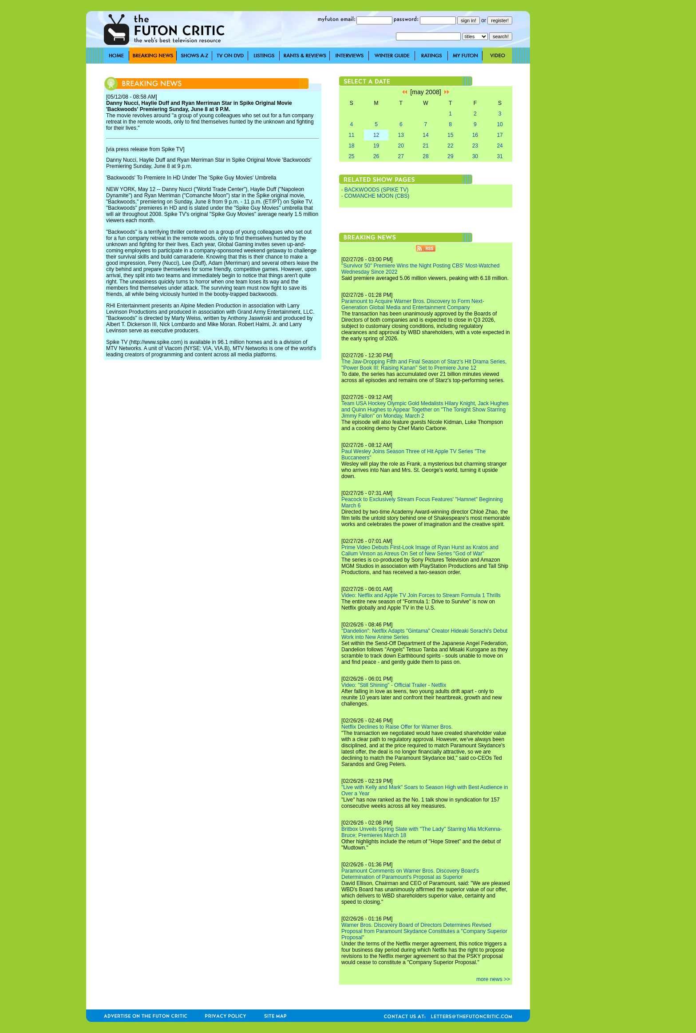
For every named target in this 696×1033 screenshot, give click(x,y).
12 (376, 135)
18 (351, 146)
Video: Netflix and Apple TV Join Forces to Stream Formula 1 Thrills (421, 595)
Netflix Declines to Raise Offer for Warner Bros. (397, 727)
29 (450, 156)
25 (351, 156)
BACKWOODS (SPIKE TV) (376, 190)
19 (376, 146)
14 (425, 135)
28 (425, 156)
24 (499, 146)
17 (499, 135)
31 (499, 156)
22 (450, 146)
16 (475, 135)
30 (475, 156)
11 (351, 135)
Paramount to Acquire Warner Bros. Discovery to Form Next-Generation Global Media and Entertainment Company (412, 304)
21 (425, 146)
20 (401, 146)
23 (475, 146)
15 (450, 135)
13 (401, 135)
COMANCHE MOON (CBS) (377, 196)
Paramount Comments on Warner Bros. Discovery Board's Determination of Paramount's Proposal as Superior (410, 874)
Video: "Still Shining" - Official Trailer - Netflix (393, 685)
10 (499, 124)
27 (401, 156)
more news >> (493, 979)
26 (376, 156)
